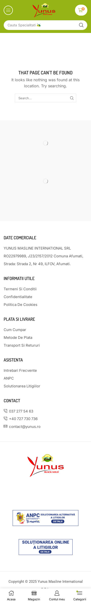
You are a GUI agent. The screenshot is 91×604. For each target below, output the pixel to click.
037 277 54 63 (21, 411)
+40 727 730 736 (23, 418)
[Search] (81, 25)
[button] (8, 10)
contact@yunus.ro (25, 426)
